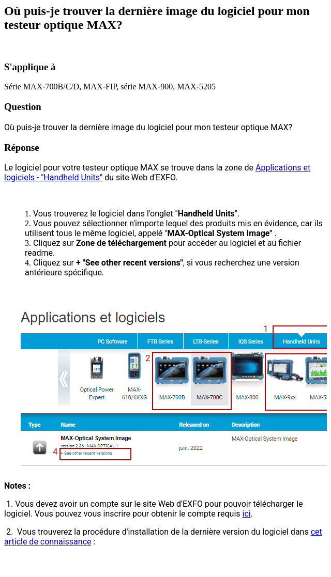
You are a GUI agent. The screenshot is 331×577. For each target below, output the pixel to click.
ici (247, 514)
